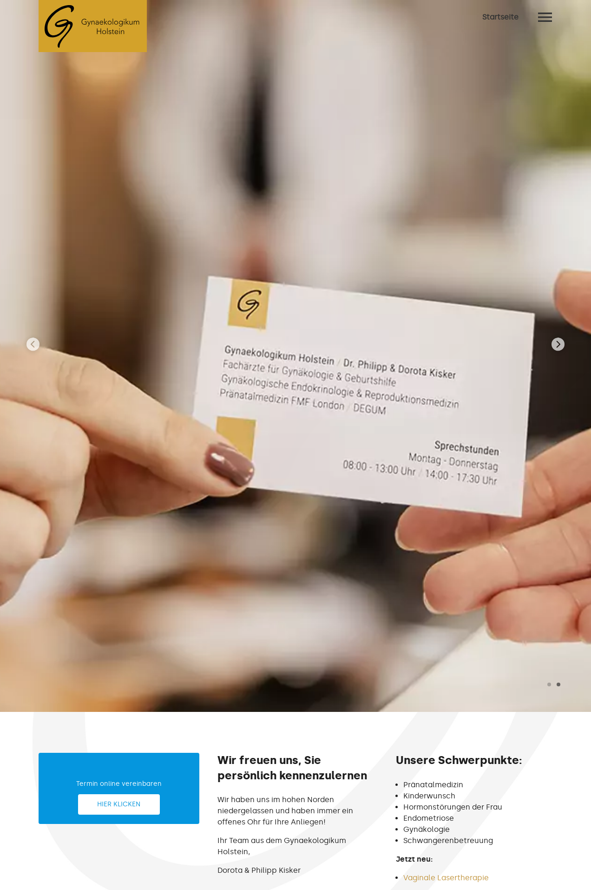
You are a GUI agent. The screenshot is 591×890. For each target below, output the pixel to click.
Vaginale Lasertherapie (446, 877)
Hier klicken (118, 804)
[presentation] (33, 345)
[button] (549, 684)
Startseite (500, 17)
